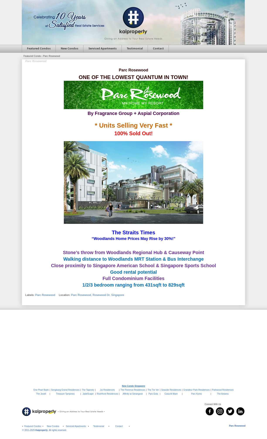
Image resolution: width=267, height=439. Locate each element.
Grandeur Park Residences (196, 390)
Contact (158, 48)
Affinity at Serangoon (133, 394)
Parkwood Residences (223, 390)
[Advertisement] (133, 346)
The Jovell (41, 394)
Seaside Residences (171, 390)
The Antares (223, 394)
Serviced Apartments (102, 48)
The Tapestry (88, 390)
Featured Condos (39, 48)
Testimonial (135, 48)
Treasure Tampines (65, 394)
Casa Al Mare (171, 394)
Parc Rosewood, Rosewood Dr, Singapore (97, 295)
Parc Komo (196, 394)
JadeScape (88, 394)
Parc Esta (153, 394)
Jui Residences (107, 390)
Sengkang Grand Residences (65, 390)
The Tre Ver (153, 390)
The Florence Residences (132, 390)
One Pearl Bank (41, 390)
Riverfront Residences (107, 394)
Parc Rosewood (45, 295)
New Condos (69, 48)
